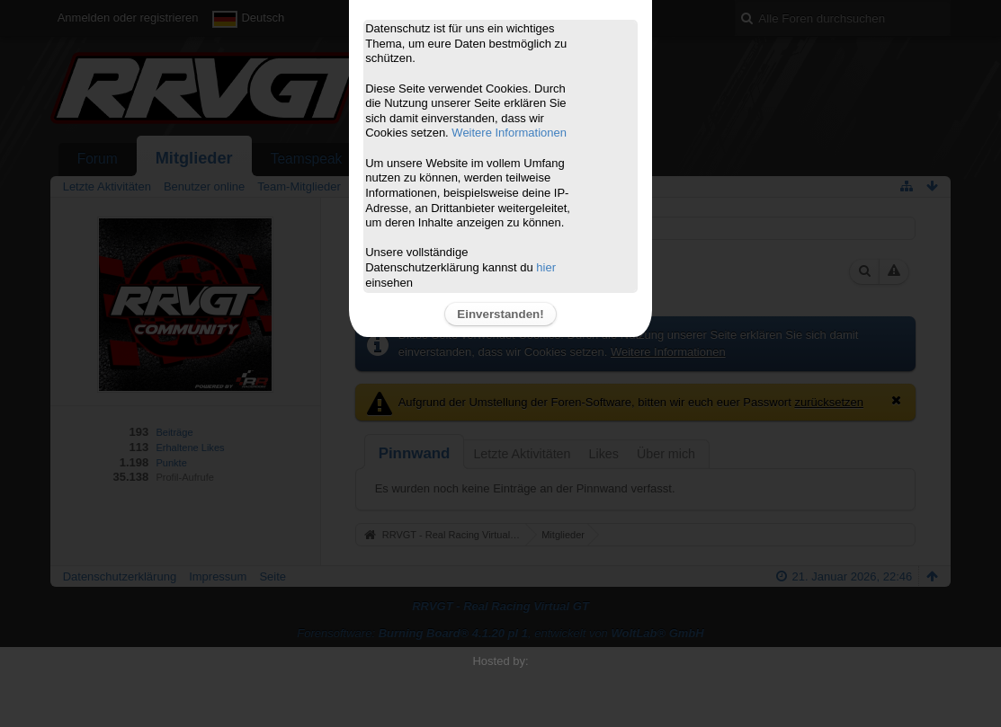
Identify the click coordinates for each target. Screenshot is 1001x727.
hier (546, 267)
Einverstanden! (500, 314)
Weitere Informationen (509, 132)
